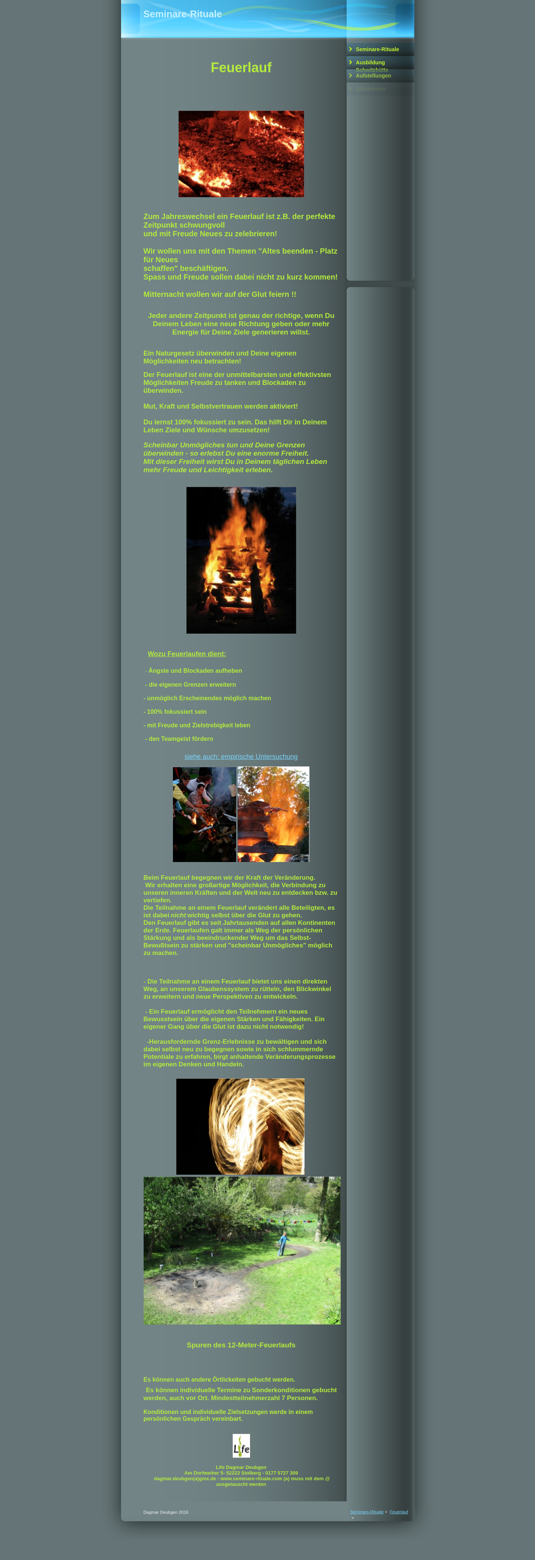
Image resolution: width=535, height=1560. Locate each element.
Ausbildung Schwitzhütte (372, 64)
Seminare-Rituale (377, 49)
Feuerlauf (399, 1512)
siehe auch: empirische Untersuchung (241, 756)
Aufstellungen (373, 76)
